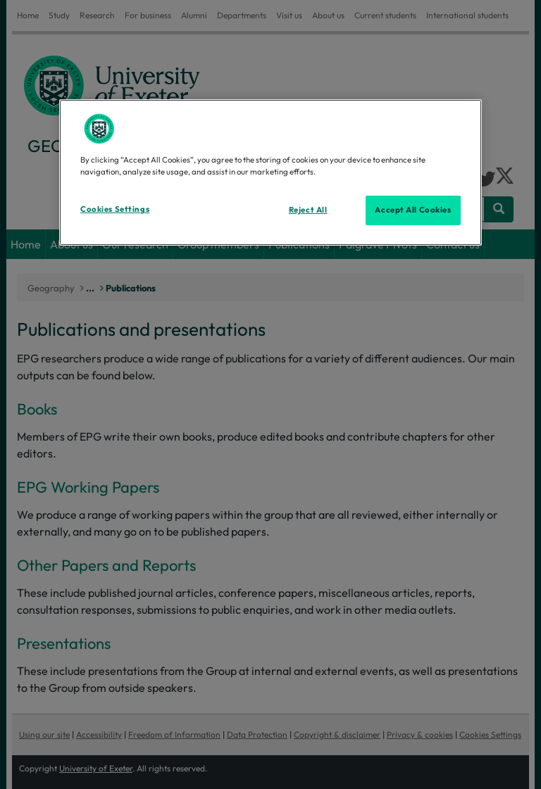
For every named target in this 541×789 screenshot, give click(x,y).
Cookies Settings (114, 209)
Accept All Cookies (413, 210)
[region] (270, 172)
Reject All (308, 210)
